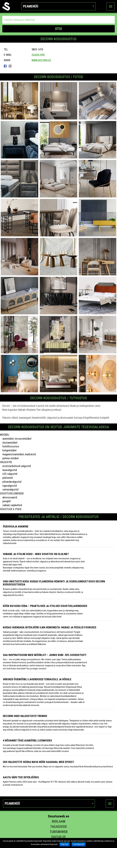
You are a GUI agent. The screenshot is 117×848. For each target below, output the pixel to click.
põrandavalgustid (10, 481)
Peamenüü (58, 6)
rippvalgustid (8, 485)
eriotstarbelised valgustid (15, 466)
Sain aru (64, 844)
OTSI (58, 29)
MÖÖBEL (4, 434)
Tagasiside (58, 827)
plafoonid (6, 477)
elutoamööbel (8, 442)
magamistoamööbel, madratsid (18, 454)
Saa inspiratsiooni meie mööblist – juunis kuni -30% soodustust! (44, 655)
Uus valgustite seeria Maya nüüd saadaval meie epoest (38, 762)
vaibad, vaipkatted (11, 505)
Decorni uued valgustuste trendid (25, 716)
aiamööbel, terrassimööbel (15, 438)
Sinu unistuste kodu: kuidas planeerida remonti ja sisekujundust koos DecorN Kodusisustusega (54, 583)
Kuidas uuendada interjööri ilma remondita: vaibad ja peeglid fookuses (49, 627)
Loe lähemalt (78, 844)
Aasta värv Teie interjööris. (21, 777)
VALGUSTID (6, 462)
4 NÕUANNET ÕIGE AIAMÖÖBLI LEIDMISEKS (27, 740)
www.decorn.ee (41, 60)
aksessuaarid (8, 497)
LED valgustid (8, 473)
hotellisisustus (9, 446)
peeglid (5, 501)
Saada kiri (38, 54)
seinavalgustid (9, 489)
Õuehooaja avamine (15, 526)
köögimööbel (8, 450)
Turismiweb (58, 832)
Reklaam (58, 821)
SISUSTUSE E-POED (10, 509)
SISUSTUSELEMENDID (12, 493)
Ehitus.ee (58, 837)
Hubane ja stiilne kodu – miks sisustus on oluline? (36, 554)
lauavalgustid (8, 470)
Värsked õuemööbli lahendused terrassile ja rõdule (37, 679)
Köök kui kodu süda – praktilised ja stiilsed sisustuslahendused (45, 605)
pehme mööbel (9, 458)
